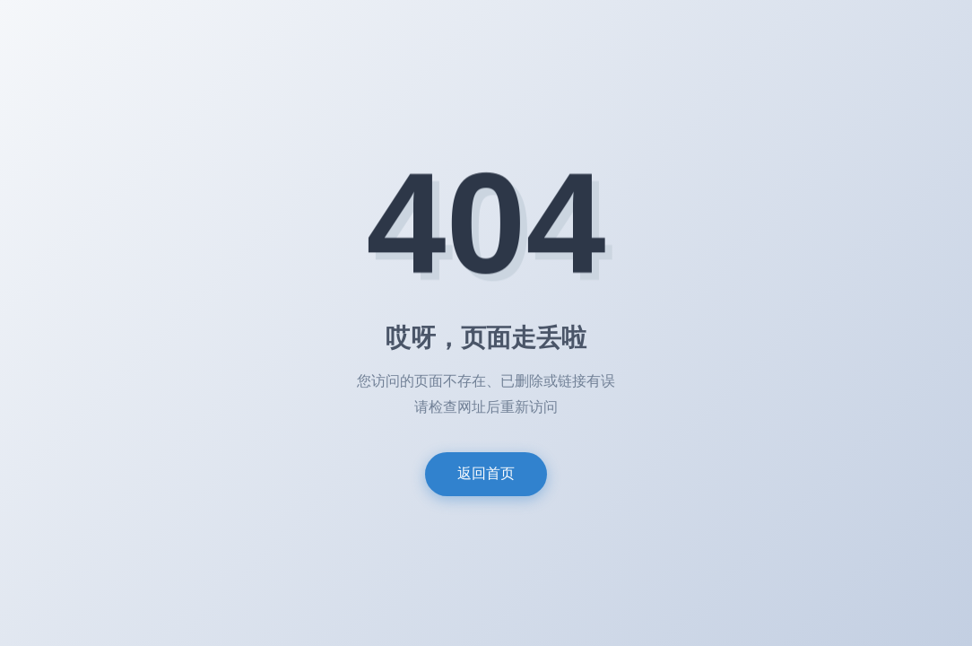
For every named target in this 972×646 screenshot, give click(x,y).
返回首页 (486, 473)
